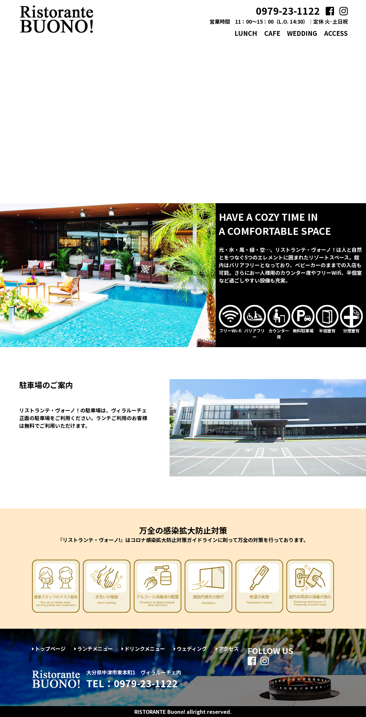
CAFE (272, 33)
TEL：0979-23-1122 (132, 683)
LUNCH (246, 33)
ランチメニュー (93, 648)
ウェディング (190, 648)
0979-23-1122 (288, 11)
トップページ (49, 648)
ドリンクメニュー (143, 648)
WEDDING (302, 33)
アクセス (227, 648)
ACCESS (336, 33)
